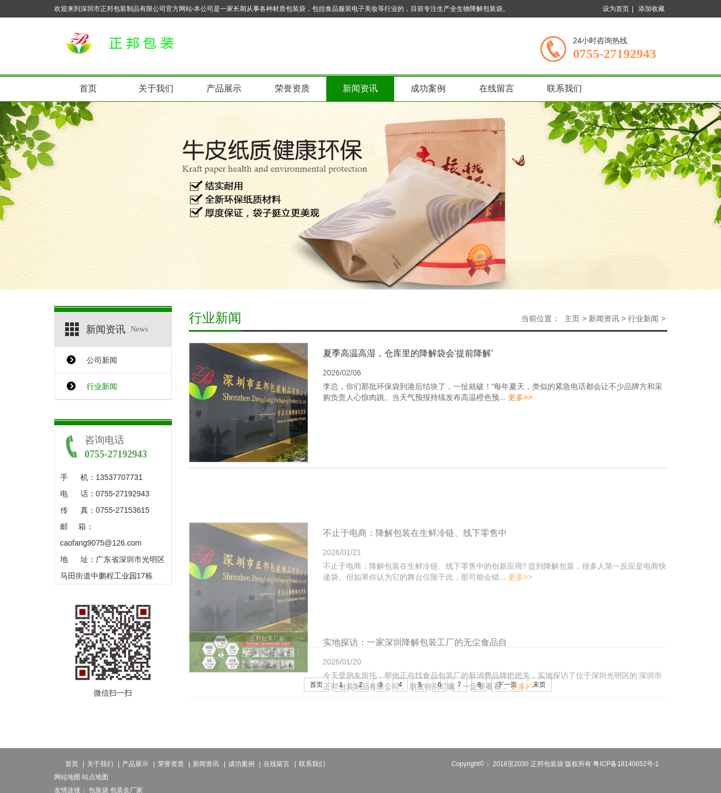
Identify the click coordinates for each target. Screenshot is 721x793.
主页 (572, 318)
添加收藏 (651, 9)
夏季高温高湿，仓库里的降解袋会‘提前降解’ (408, 353)
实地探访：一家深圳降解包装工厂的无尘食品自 (415, 656)
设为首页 (616, 9)
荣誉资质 (292, 88)
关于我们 (156, 88)
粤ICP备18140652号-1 (626, 777)
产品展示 (223, 88)
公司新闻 (101, 360)
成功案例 (428, 88)
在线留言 (496, 88)
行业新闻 (101, 386)
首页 (88, 88)
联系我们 (564, 88)
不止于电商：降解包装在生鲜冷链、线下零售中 (415, 557)
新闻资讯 (360, 88)
